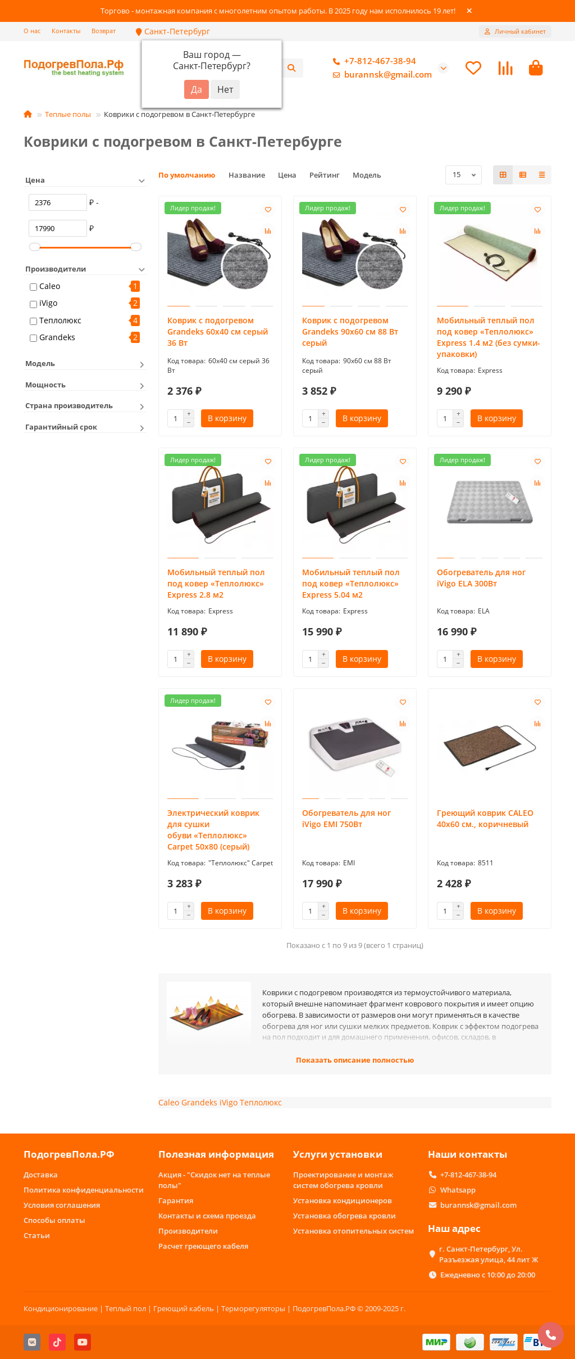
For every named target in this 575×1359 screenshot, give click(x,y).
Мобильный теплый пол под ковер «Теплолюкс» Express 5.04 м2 (351, 583)
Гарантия (175, 1200)
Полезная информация (216, 1154)
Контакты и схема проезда (207, 1216)
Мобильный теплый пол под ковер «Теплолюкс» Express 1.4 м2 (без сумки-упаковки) (488, 337)
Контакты (66, 30)
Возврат (104, 30)
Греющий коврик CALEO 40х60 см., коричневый (485, 818)
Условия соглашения (62, 1205)
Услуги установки (337, 1154)
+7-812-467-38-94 (372, 61)
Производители (188, 1231)
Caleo (49, 286)
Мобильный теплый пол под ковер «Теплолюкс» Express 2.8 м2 (216, 583)
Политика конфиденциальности (84, 1190)
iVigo (48, 302)
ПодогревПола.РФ (69, 1154)
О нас (32, 30)
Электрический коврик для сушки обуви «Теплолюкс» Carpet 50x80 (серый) (213, 829)
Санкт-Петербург (173, 31)
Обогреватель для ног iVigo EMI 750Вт (346, 818)
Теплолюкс (60, 320)
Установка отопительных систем (353, 1231)
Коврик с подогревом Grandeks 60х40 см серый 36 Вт (217, 331)
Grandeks (57, 337)
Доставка (41, 1175)
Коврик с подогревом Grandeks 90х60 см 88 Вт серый (350, 331)
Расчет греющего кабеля (203, 1246)
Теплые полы (68, 114)
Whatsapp (458, 1190)
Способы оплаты (54, 1220)
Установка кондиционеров (342, 1200)
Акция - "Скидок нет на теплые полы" (214, 1180)
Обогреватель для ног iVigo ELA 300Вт (481, 578)
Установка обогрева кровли (344, 1216)
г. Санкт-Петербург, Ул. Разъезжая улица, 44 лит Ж (489, 1254)
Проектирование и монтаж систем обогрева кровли (343, 1180)
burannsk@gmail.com (380, 75)
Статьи (37, 1235)
